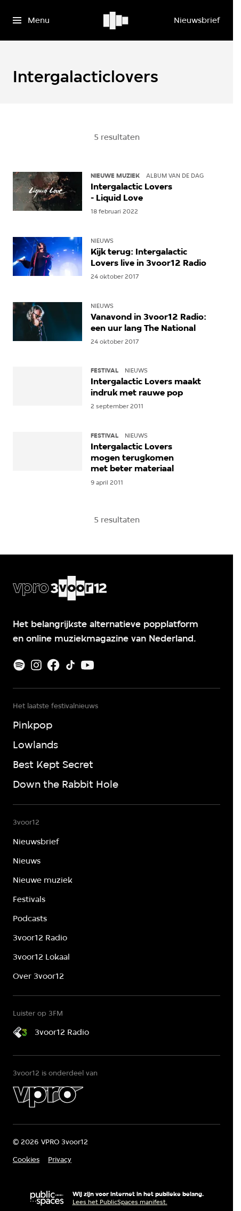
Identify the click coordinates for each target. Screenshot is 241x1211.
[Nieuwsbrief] (196, 20)
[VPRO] (48, 1096)
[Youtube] (87, 665)
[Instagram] (36, 665)
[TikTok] (70, 665)
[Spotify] (19, 665)
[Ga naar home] (116, 20)
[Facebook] (53, 665)
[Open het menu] (31, 20)
